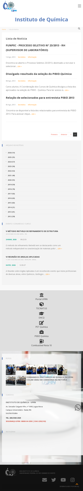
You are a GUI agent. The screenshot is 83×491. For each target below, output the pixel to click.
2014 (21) (11, 207)
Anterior (64, 134)
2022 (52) (11, 171)
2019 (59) (11, 184)
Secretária (21, 57)
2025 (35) (11, 157)
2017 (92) (11, 193)
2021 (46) (11, 175)
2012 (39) (11, 216)
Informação (32, 57)
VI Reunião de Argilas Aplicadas (23, 256)
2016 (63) (11, 198)
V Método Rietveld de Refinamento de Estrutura (32, 231)
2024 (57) (11, 162)
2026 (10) (11, 152)
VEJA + (29, 384)
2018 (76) (11, 189)
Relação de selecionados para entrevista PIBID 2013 (40, 97)
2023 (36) (11, 166)
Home (4, 29)
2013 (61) (11, 212)
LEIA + (19, 66)
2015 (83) (11, 203)
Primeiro (54, 134)
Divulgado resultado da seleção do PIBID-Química (39, 74)
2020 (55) (11, 180)
